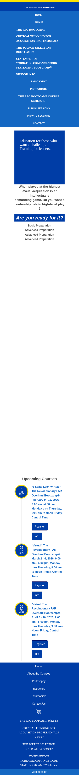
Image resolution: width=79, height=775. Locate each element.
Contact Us (39, 703)
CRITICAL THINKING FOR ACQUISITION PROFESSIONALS (37, 38)
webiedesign (39, 771)
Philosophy (39, 81)
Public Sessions (39, 108)
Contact (38, 123)
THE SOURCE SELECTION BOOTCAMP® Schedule (38, 746)
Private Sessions (38, 115)
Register (40, 526)
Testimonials (38, 696)
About (39, 22)
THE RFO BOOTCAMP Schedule (39, 720)
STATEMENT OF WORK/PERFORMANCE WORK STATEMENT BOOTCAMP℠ (36, 63)
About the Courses (38, 673)
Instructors (39, 89)
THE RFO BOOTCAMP (30, 29)
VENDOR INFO (25, 74)
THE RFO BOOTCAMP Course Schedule (38, 98)
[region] (39, 157)
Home (38, 15)
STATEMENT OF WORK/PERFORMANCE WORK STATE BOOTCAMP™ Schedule (39, 761)
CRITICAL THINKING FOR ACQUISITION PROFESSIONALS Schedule (39, 732)
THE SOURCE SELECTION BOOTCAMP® (33, 50)
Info (37, 536)
